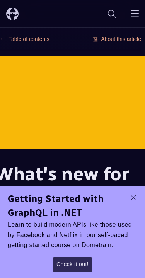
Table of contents (24, 39)
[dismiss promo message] (133, 197)
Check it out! (72, 264)
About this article (117, 39)
